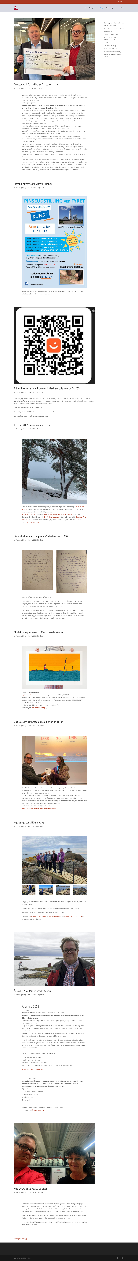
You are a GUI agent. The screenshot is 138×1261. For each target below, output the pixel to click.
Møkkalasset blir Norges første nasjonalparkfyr (38, 721)
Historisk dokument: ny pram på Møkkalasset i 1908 (41, 536)
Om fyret (92, 8)
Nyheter (42, 88)
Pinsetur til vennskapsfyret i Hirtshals (33, 183)
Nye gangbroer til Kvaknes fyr (29, 822)
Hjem (84, 8)
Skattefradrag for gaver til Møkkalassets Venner (38, 632)
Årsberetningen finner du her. (33, 1069)
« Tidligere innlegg (20, 1239)
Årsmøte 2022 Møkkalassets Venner (32, 991)
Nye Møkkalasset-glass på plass (30, 1188)
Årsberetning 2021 (38, 1110)
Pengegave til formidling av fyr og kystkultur (37, 84)
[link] (28, 514)
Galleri (121, 8)
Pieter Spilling (21, 88)
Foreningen (110, 8)
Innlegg (100, 8)
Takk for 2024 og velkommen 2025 (32, 425)
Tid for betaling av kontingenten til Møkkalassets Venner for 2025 (47, 388)
